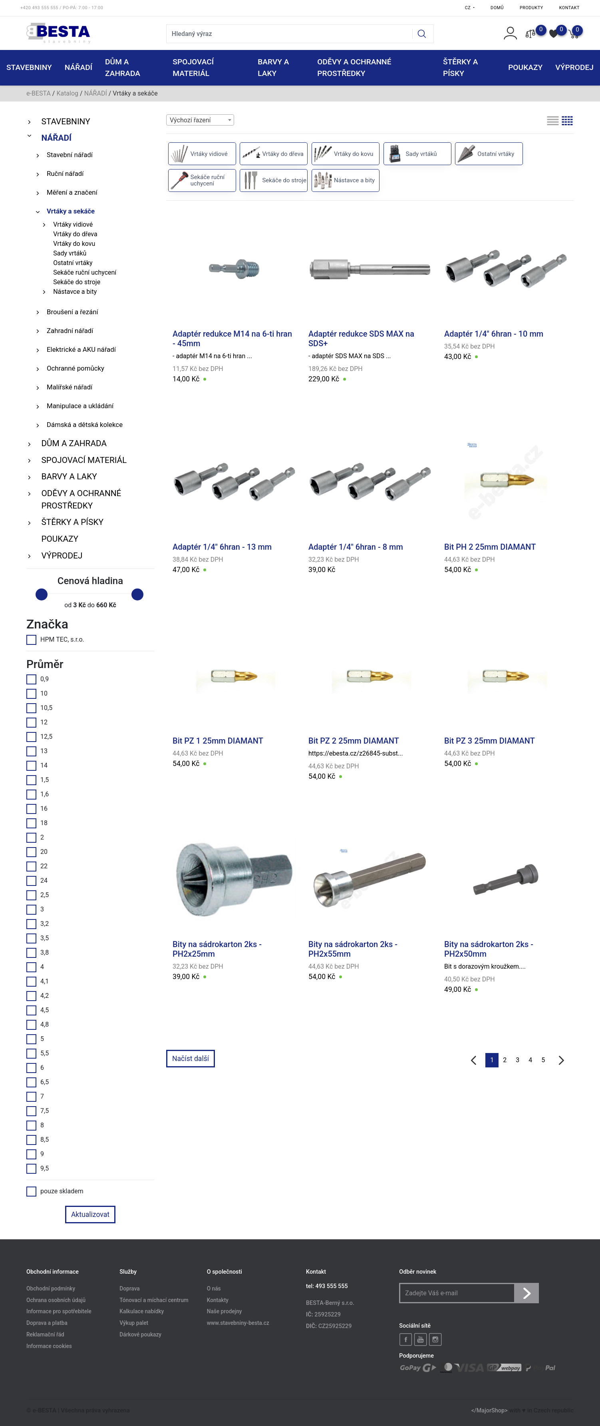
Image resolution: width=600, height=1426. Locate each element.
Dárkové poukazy (140, 1335)
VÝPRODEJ (61, 555)
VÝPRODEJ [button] (574, 67)
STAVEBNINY (65, 121)
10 (37, 693)
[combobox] (200, 120)
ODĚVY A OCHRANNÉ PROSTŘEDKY (81, 500)
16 (37, 809)
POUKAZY (525, 67)
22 (37, 866)
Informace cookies (49, 1346)
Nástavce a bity (75, 291)
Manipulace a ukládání (80, 406)
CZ (468, 7)
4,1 (37, 981)
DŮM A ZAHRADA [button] (122, 67)
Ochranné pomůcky (75, 368)
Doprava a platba (47, 1323)
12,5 (39, 737)
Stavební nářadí (70, 155)
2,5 (37, 895)
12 (37, 722)
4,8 (37, 1024)
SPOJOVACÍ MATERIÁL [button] (193, 67)
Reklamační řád (45, 1335)
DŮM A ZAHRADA (74, 443)
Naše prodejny (224, 1311)
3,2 (37, 924)
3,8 (37, 952)
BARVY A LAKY (69, 476)
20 (37, 852)
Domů (497, 7)
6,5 (37, 1082)
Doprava (129, 1288)
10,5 (39, 708)
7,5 (37, 1111)
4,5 (37, 1010)
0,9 (37, 679)
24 (37, 881)
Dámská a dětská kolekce (85, 425)
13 (37, 751)
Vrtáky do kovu (74, 243)
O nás (214, 1288)
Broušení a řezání (72, 312)
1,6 (37, 794)
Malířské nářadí (69, 387)
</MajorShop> (489, 1410)
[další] (561, 1060)
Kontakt (569, 7)
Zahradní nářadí (70, 331)
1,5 (37, 780)
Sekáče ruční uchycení (84, 272)
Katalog (67, 93)
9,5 (37, 1168)
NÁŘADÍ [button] (78, 67)
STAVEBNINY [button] (29, 67)
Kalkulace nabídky (141, 1311)
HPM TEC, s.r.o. (55, 639)
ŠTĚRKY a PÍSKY (72, 522)
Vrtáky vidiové (73, 224)
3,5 (37, 938)
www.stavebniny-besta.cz (238, 1323)
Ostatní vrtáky (72, 263)
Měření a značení (72, 192)
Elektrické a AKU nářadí (81, 349)
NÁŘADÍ (95, 93)
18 (37, 823)
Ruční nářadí (65, 174)
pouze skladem (54, 1191)
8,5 (37, 1140)
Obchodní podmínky (50, 1288)
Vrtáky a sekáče (71, 211)
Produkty (531, 7)
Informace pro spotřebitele (58, 1311)
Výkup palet (133, 1323)
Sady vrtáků (69, 253)
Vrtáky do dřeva (75, 234)
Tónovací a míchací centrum (153, 1300)
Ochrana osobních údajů (55, 1300)
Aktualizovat (90, 1215)
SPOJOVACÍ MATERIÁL (84, 460)
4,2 (37, 996)
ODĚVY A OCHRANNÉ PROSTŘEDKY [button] (354, 67)
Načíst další (190, 1059)
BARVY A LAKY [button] (273, 67)
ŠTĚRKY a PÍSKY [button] (460, 67)
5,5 (37, 1053)
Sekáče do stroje (76, 282)
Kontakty (217, 1300)
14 (37, 765)
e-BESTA (38, 93)
